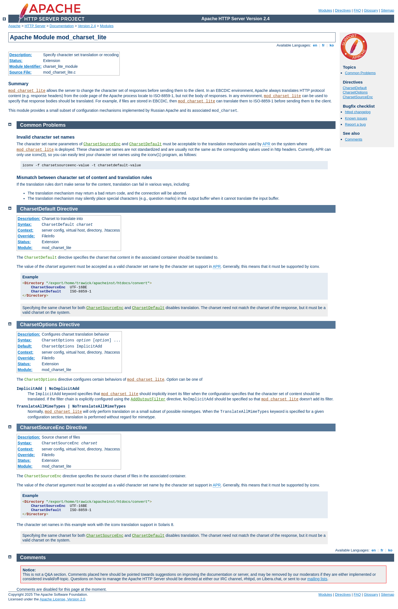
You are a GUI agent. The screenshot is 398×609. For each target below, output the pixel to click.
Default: (25, 346)
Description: (20, 55)
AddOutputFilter (148, 399)
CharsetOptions (355, 92)
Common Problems (360, 73)
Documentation (61, 26)
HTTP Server (35, 26)
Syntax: (25, 224)
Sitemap (387, 10)
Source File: (20, 72)
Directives (343, 10)
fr (323, 45)
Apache (14, 26)
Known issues (356, 118)
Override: (26, 236)
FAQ (357, 10)
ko (332, 45)
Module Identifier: (25, 66)
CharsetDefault (355, 88)
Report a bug (355, 124)
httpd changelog (358, 112)
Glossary (371, 10)
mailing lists (317, 579)
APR (266, 144)
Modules (325, 10)
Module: (25, 247)
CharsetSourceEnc (358, 97)
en (315, 45)
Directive (67, 209)
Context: (25, 230)
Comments (353, 139)
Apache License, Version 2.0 (62, 599)
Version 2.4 (87, 26)
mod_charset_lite (26, 91)
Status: (15, 60)
